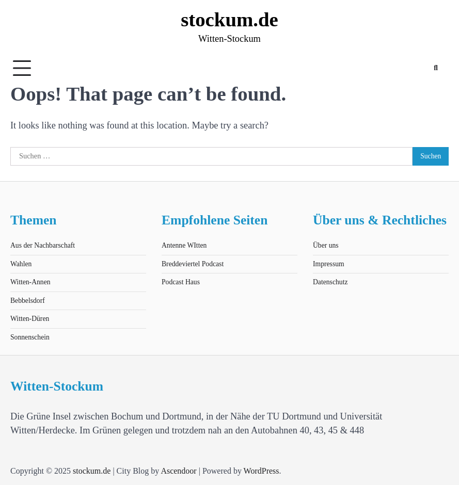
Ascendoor (178, 470)
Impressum (328, 264)
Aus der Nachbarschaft (42, 245)
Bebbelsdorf (27, 300)
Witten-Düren (29, 318)
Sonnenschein (30, 337)
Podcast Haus (181, 282)
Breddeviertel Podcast (193, 264)
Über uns (326, 245)
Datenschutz (330, 282)
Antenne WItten (184, 245)
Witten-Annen (30, 282)
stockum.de (229, 19)
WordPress (261, 470)
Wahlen (20, 264)
